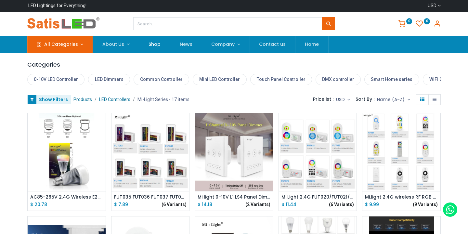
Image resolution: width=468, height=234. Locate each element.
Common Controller (161, 79)
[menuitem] (154, 44)
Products (82, 99)
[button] (393, 99)
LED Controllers (114, 99)
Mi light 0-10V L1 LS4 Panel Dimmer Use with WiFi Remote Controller (234, 197)
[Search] (328, 23)
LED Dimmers (109, 79)
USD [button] (341, 99)
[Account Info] (437, 24)
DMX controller (338, 79)
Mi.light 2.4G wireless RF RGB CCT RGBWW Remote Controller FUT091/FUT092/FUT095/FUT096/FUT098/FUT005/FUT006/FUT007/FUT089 (401, 197)
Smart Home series (391, 79)
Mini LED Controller (219, 79)
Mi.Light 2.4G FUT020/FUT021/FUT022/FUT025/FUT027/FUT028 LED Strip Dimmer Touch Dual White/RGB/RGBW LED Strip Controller (317, 197)
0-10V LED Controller (56, 79)
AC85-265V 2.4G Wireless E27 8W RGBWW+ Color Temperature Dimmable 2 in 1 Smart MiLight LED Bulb (66, 197)
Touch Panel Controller (281, 79)
